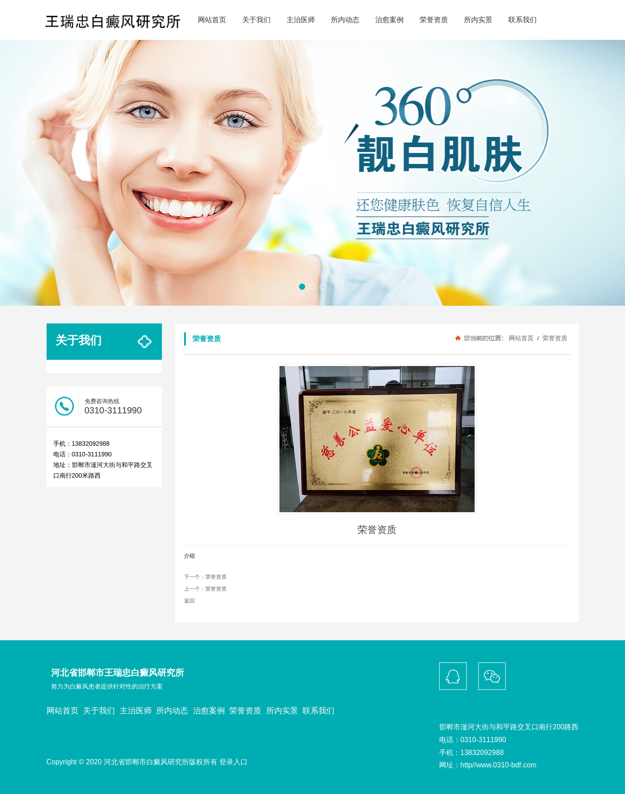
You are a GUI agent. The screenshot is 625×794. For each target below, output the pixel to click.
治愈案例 (389, 19)
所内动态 (345, 19)
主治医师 (301, 19)
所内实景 (478, 19)
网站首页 (212, 19)
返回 (189, 601)
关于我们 (256, 19)
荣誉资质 (434, 19)
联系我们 (522, 19)
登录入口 (233, 762)
